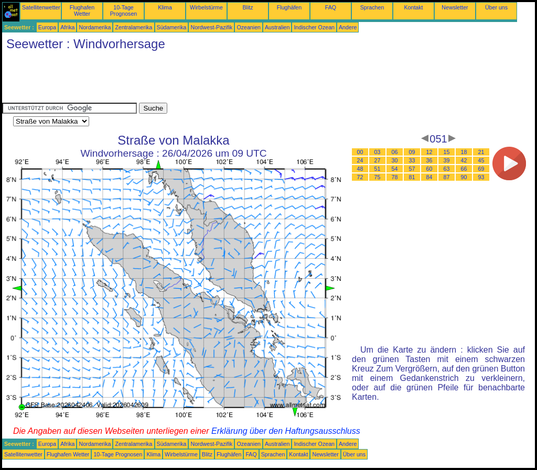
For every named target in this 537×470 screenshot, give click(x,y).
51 (377, 169)
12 (429, 152)
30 (395, 160)
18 (464, 152)
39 (447, 160)
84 (429, 177)
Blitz (247, 7)
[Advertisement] (193, 79)
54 (395, 169)
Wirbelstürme (206, 7)
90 (464, 177)
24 (360, 160)
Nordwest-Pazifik (211, 27)
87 (447, 177)
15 (447, 152)
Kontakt (413, 7)
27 (377, 160)
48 (360, 169)
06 (395, 152)
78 (395, 177)
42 (464, 160)
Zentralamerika (133, 27)
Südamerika (172, 27)
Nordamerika (95, 27)
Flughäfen (289, 7)
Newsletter (455, 7)
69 (481, 169)
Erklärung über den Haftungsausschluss (285, 431)
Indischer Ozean (314, 27)
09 (412, 152)
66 (464, 169)
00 (360, 152)
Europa (47, 27)
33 (412, 160)
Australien (277, 27)
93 (481, 177)
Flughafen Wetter (82, 10)
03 (377, 152)
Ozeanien (249, 27)
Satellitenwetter (41, 7)
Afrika (67, 27)
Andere (348, 27)
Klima (165, 7)
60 (429, 169)
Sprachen (372, 7)
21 (481, 152)
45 (481, 160)
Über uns (496, 7)
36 (429, 160)
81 (412, 177)
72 (360, 177)
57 (412, 169)
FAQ (330, 7)
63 (447, 169)
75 (377, 177)
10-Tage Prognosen (123, 10)
